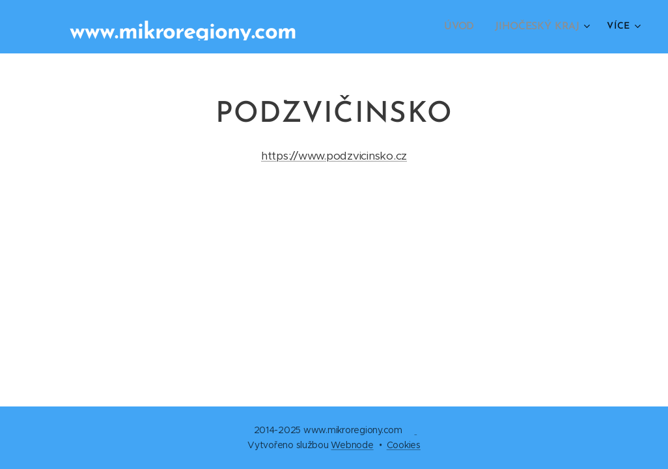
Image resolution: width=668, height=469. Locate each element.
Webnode (352, 445)
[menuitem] (465, 26)
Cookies (404, 445)
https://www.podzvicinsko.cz (334, 156)
